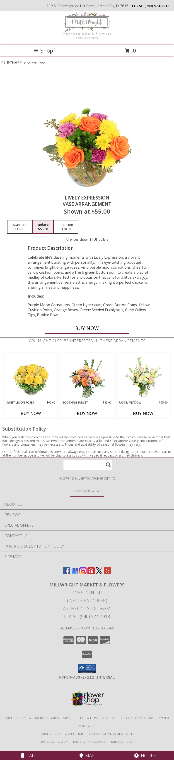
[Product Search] (87, 465)
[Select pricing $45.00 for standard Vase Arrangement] (19, 227)
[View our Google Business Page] (74, 573)
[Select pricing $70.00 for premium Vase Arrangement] (66, 227)
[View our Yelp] (107, 573)
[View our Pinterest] (91, 573)
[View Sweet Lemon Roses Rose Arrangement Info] (31, 376)
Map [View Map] (87, 755)
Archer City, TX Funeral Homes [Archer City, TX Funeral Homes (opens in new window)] (32, 718)
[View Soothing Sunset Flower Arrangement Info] (87, 376)
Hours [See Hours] (145, 755)
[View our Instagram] (83, 573)
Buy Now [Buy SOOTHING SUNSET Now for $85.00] (87, 413)
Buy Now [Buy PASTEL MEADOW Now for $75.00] (143, 413)
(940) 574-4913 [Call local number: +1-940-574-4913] (157, 5)
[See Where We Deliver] (87, 491)
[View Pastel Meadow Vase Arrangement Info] (143, 376)
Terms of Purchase (88, 742)
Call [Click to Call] (28, 755)
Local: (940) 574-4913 (87, 617)
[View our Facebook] (66, 573)
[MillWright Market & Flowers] (87, 38)
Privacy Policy (54, 742)
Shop (43, 50)
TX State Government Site (110, 734)
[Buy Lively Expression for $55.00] (87, 328)
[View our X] (99, 573)
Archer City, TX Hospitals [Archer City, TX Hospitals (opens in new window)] (86, 718)
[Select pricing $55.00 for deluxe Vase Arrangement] (43, 227)
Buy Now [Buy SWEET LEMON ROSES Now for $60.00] (31, 413)
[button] (87, 668)
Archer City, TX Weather (62, 734)
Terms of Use (121, 742)
